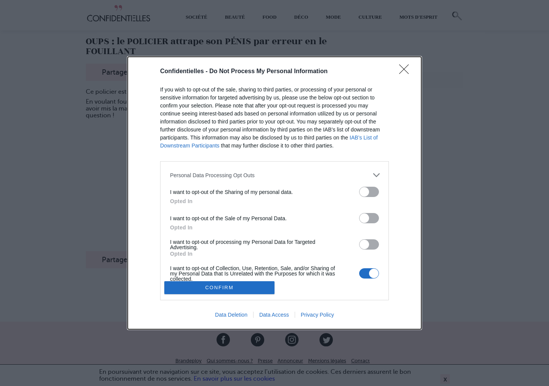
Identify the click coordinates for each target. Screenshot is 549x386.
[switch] (369, 192)
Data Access (274, 315)
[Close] (406, 71)
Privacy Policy (317, 315)
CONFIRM (219, 287)
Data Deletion (231, 315)
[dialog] (274, 193)
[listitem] (274, 175)
